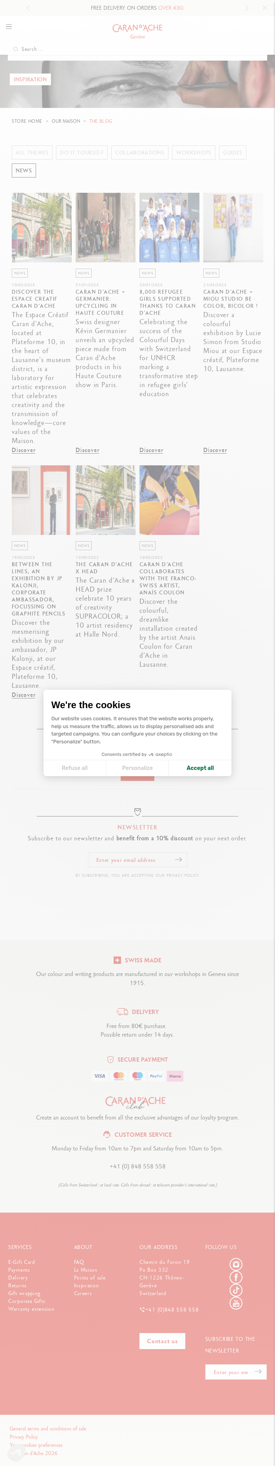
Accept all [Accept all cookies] (200, 768)
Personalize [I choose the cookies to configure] (137, 768)
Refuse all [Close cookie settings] (75, 768)
